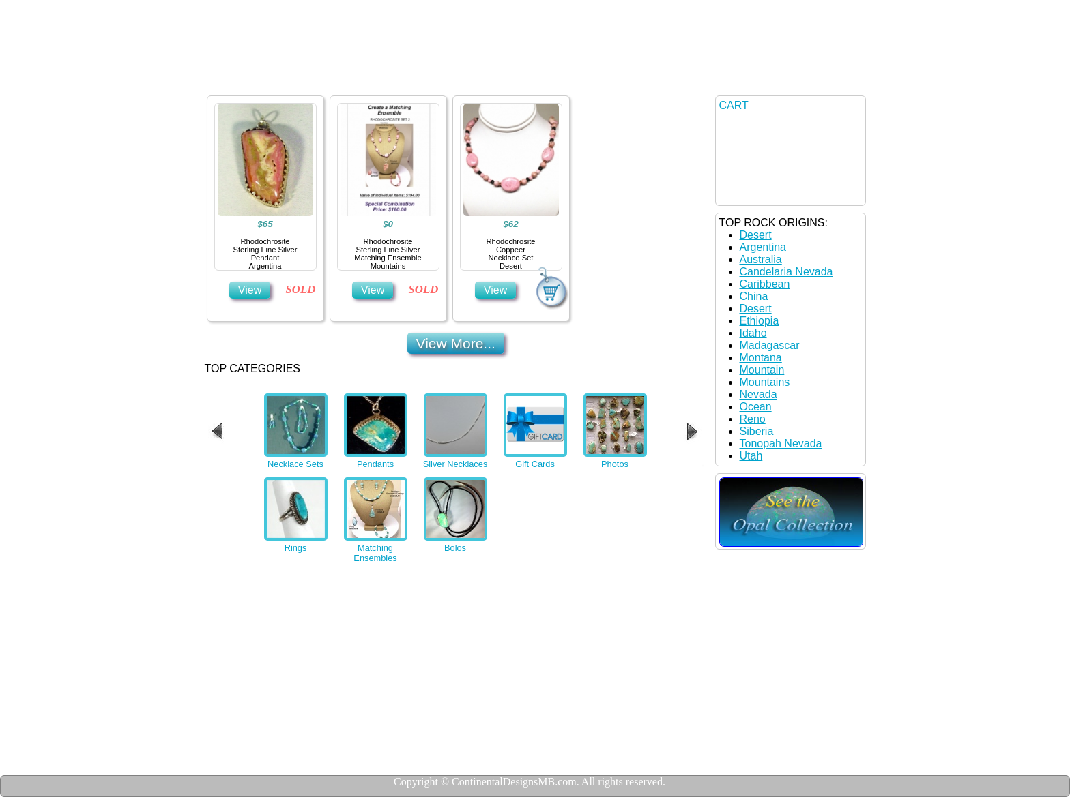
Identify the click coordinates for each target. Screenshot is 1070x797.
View (249, 290)
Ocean (756, 406)
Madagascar (770, 345)
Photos (614, 464)
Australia (761, 259)
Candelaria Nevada (786, 271)
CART (734, 105)
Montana (761, 357)
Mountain (762, 370)
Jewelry (343, 79)
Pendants (375, 464)
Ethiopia (759, 321)
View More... (455, 343)
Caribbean (765, 284)
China (754, 296)
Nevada (758, 394)
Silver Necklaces (455, 464)
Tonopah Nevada (781, 443)
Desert (756, 235)
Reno (753, 419)
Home (260, 79)
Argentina (763, 247)
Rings (296, 548)
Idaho (753, 333)
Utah (751, 456)
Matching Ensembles (374, 553)
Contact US (522, 79)
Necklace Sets (295, 464)
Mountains (765, 382)
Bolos (455, 548)
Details (428, 79)
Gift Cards (535, 464)
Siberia (757, 431)
